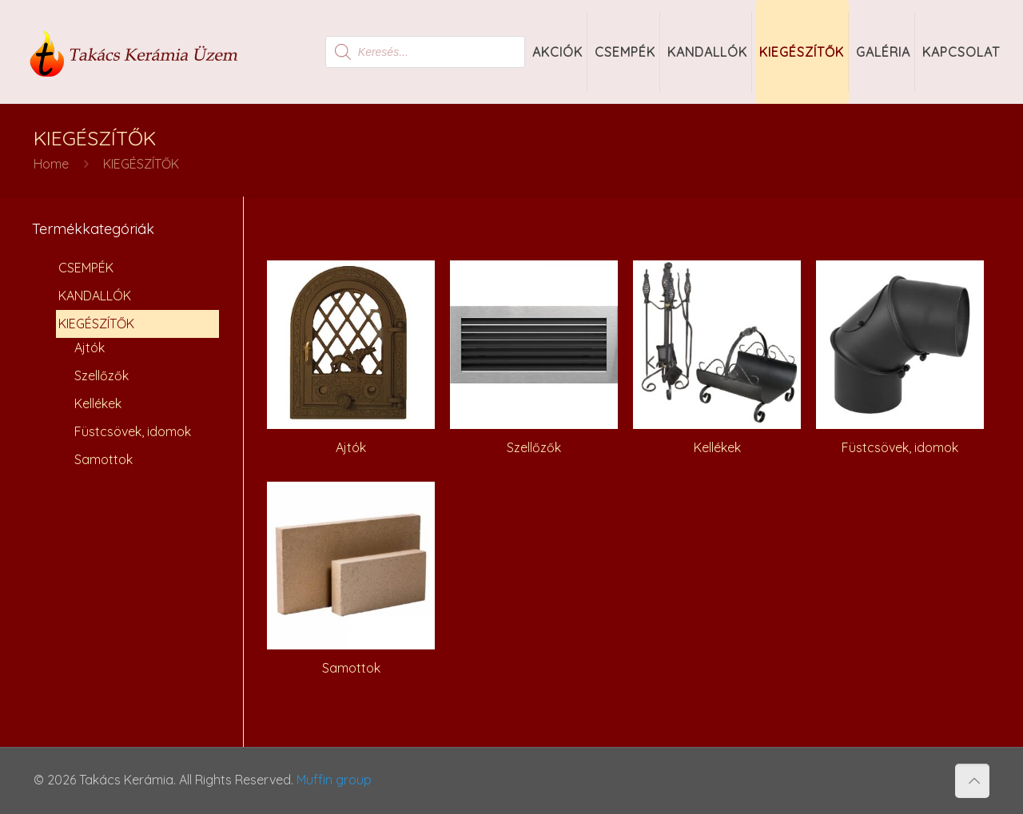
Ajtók (89, 347)
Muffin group (334, 780)
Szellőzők (101, 375)
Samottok (103, 459)
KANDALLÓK (94, 296)
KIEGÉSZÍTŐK (96, 324)
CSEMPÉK (85, 268)
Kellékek (97, 403)
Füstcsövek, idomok (132, 431)
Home (51, 164)
